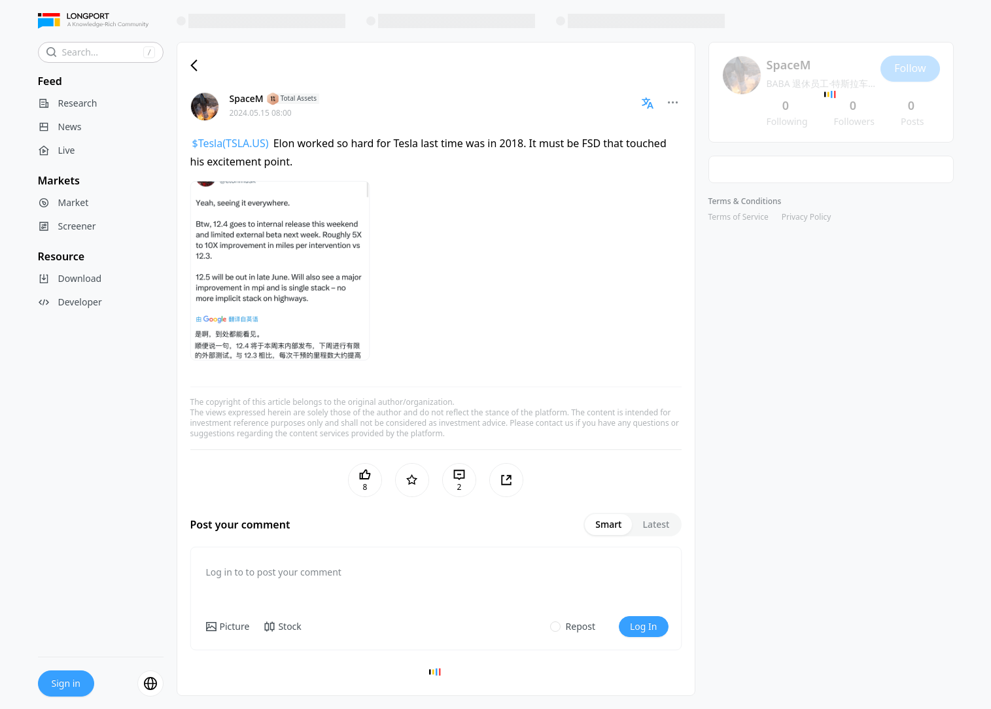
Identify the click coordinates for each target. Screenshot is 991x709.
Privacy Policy (806, 216)
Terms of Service (738, 216)
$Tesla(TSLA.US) (230, 143)
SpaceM (247, 98)
